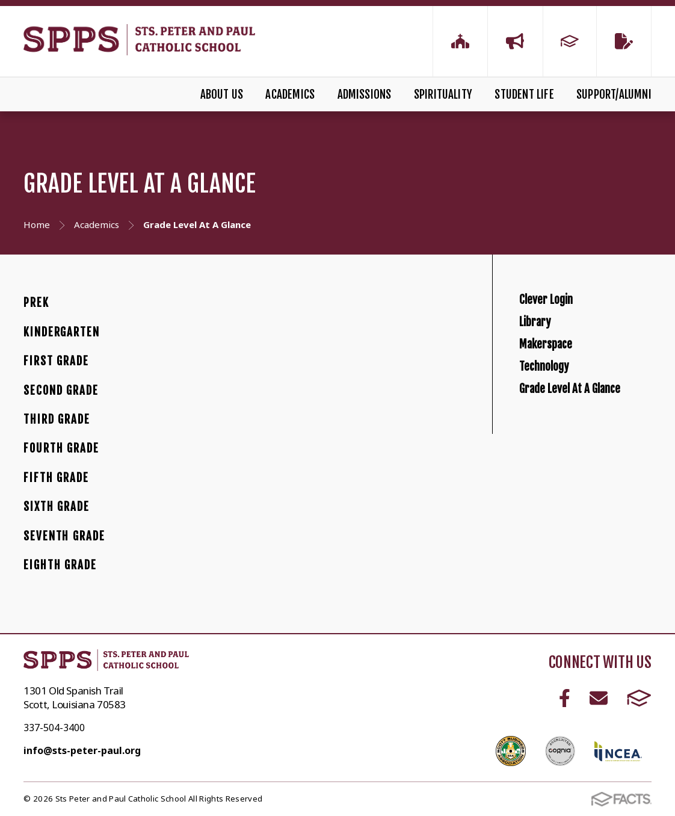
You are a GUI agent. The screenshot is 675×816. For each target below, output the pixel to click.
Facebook (564, 698)
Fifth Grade (56, 478)
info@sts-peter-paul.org (82, 750)
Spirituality (443, 94)
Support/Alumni (614, 94)
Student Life (524, 94)
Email (599, 698)
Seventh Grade (64, 536)
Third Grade (56, 419)
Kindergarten (61, 332)
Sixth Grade (56, 506)
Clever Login (559, 308)
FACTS (639, 698)
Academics (290, 94)
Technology (556, 432)
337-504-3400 (54, 727)
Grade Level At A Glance (595, 473)
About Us (222, 94)
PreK (36, 302)
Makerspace (559, 391)
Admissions (365, 94)
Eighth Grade (59, 565)
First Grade (56, 361)
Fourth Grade (61, 448)
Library (543, 349)
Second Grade (60, 390)
